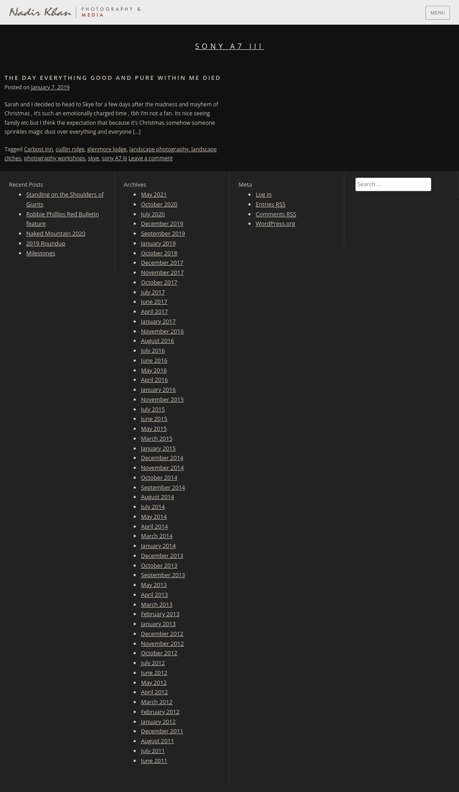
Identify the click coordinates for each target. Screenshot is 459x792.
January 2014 (158, 546)
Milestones (40, 253)
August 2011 (157, 741)
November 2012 (162, 643)
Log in (263, 194)
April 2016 (154, 380)
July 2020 (153, 214)
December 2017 (162, 262)
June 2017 (154, 302)
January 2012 (158, 722)
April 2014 (154, 526)
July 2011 (153, 751)
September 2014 (163, 487)
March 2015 (156, 438)
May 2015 (154, 428)
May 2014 (154, 516)
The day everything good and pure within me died (112, 78)
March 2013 (156, 604)
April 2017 (154, 311)
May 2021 (154, 194)
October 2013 (159, 565)
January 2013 (158, 624)
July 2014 (153, 507)
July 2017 (153, 292)
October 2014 (159, 477)
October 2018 (159, 253)
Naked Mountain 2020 (55, 233)
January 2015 (158, 448)
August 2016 (157, 341)
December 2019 (162, 223)
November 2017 (162, 272)
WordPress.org (275, 223)
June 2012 (154, 673)
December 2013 (162, 555)
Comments (275, 214)
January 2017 (158, 321)
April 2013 (154, 595)
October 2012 (159, 653)
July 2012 (153, 663)
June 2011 (154, 761)
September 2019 (163, 233)
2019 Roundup (45, 243)
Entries (270, 204)
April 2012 (154, 692)
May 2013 (154, 585)
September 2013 (163, 575)
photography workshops (54, 158)
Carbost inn (38, 149)
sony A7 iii (114, 158)
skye (93, 158)
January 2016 (158, 389)
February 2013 (160, 614)
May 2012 (154, 682)
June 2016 (154, 360)
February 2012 (160, 712)
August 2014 (157, 497)
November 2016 (162, 331)
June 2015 (154, 419)
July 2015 (153, 409)
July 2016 (153, 350)
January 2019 (158, 243)
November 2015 (162, 399)
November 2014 (162, 468)
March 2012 (156, 702)
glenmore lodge (107, 149)
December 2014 (162, 458)
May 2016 (154, 370)
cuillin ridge (70, 149)
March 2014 (156, 536)
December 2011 (162, 731)
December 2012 (162, 634)
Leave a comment (151, 158)
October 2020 (159, 204)
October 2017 (159, 282)
